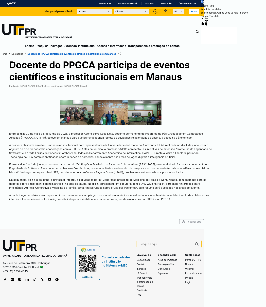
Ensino (30, 46)
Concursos (164, 268)
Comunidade (143, 259)
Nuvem (189, 264)
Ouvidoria (142, 290)
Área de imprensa (167, 259)
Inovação (56, 46)
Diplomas (163, 273)
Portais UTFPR (193, 259)
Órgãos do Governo (188, 3)
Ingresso (141, 268)
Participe (149, 3)
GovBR (11, 3)
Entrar (194, 11)
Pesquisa (42, 46)
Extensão (70, 46)
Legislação (166, 3)
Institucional (86, 46)
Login (188, 282)
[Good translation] (203, 22)
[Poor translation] (207, 22)
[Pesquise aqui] (166, 244)
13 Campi (142, 273)
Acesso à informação (128, 3)
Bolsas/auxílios (166, 264)
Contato (141, 264)
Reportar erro (191, 221)
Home (4, 53)
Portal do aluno (193, 273)
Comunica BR (105, 3)
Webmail (190, 268)
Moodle (189, 277)
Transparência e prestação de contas (153, 46)
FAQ (139, 294)
